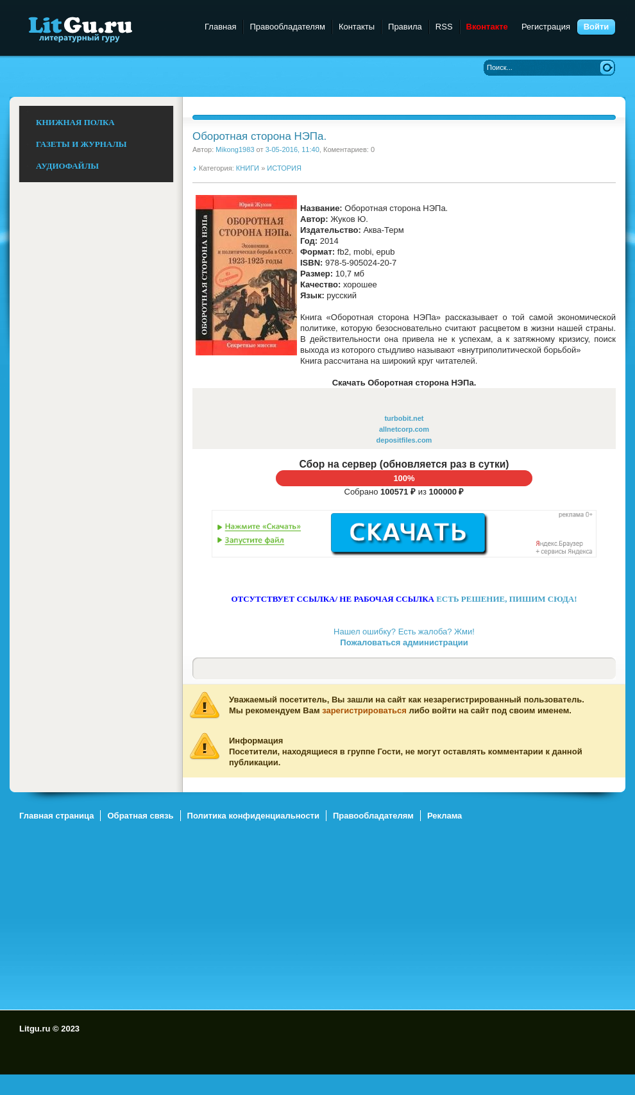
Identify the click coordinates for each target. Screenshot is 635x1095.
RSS (444, 26)
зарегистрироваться (364, 710)
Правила (405, 26)
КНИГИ (247, 168)
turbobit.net (403, 418)
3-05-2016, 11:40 (292, 149)
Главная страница (56, 815)
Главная (220, 26)
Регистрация (545, 26)
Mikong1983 (235, 149)
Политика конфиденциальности (253, 815)
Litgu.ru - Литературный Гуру (104, 28)
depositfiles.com (404, 440)
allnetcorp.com (404, 429)
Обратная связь (140, 815)
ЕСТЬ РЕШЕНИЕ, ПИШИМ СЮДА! (506, 599)
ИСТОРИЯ (284, 168)
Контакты (357, 26)
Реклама (444, 815)
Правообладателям (287, 26)
